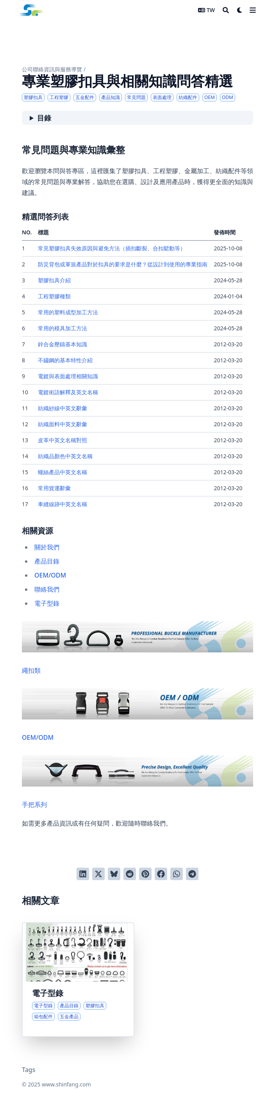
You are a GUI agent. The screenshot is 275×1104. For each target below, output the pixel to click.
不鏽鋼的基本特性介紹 (65, 360)
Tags (29, 1069)
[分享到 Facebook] (161, 874)
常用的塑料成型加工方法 (68, 312)
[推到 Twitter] (98, 874)
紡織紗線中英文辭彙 (62, 408)
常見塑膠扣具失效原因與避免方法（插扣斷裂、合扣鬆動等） (112, 248)
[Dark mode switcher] (240, 10)
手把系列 (137, 782)
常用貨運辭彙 (54, 488)
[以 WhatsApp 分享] (176, 874)
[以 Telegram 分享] (192, 874)
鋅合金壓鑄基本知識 (62, 344)
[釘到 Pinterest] (145, 874)
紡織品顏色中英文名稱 (65, 456)
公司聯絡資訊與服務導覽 (52, 69)
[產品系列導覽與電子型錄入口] (78, 979)
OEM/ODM (50, 575)
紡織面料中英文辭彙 (62, 424)
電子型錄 (46, 603)
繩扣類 (137, 648)
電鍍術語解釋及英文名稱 (68, 392)
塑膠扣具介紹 (54, 280)
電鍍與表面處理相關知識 (68, 376)
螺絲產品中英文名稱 (62, 472)
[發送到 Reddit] (129, 874)
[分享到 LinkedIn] (83, 874)
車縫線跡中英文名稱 (62, 504)
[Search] (226, 10)
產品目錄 (46, 561)
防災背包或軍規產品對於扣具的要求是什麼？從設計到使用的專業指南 (122, 264)
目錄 (44, 117)
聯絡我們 (46, 589)
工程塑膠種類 (54, 296)
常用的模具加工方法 (62, 328)
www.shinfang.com (66, 1084)
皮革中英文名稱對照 (62, 440)
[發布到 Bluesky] (114, 874)
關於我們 (46, 547)
